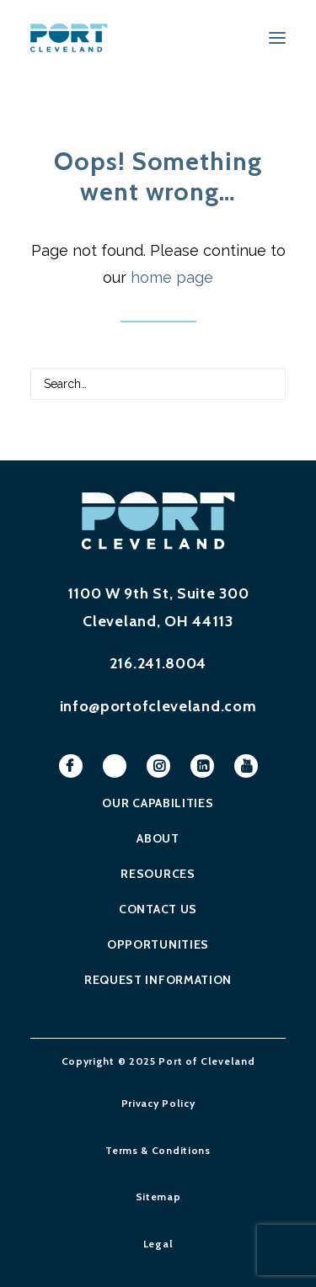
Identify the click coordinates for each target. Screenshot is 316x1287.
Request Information (158, 979)
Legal (158, 1243)
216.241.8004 (158, 663)
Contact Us (158, 909)
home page (172, 277)
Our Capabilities (157, 803)
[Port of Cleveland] (74, 37)
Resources (158, 873)
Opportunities (158, 944)
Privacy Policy (158, 1103)
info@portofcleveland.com (158, 706)
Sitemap (158, 1196)
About (158, 838)
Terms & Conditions (158, 1150)
